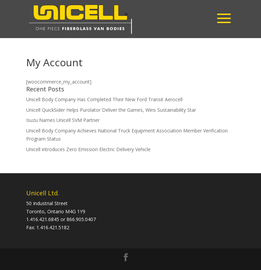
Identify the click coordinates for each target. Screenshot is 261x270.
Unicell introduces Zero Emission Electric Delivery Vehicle (88, 149)
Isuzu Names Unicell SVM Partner (63, 120)
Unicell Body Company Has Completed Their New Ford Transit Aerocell (104, 99)
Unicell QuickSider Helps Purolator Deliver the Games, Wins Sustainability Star (111, 110)
